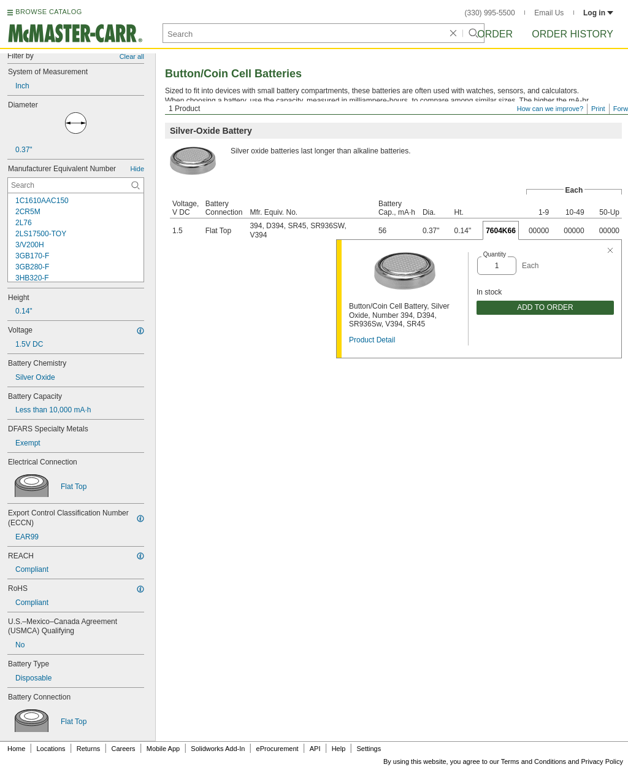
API (315, 748)
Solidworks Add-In (218, 748)
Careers (123, 748)
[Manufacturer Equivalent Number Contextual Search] (75, 185)
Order (495, 34)
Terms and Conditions (533, 761)
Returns (89, 748)
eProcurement (277, 748)
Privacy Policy (602, 761)
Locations (51, 748)
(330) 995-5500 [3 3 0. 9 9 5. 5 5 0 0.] (490, 13)
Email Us (549, 13)
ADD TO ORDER (545, 307)
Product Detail (372, 340)
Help (339, 748)
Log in (598, 13)
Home (16, 748)
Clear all (132, 56)
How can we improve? (550, 108)
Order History (572, 34)
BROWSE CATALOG (48, 11)
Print (598, 108)
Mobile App (163, 748)
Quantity (494, 254)
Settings (368, 748)
